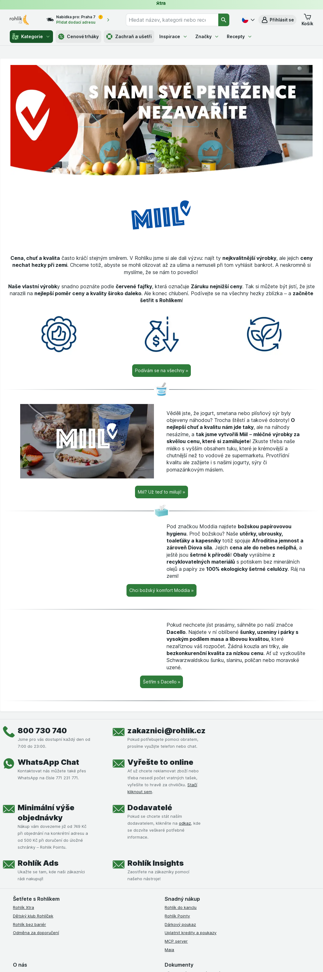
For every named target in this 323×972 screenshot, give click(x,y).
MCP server (176, 941)
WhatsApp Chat (48, 762)
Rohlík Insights (155, 863)
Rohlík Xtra (23, 907)
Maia (169, 949)
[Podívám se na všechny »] (161, 370)
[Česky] (247, 20)
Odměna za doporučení (36, 932)
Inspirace (173, 36)
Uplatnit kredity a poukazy (190, 932)
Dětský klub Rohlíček (33, 915)
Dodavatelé (149, 807)
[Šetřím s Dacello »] (161, 682)
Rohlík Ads (38, 863)
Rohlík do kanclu (181, 907)
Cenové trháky (78, 36)
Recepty (239, 36)
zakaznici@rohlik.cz (166, 730)
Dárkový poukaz (180, 924)
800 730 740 (42, 730)
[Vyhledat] (224, 20)
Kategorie (31, 36)
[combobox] (172, 20)
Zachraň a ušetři (129, 36)
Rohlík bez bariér (29, 924)
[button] (277, 20)
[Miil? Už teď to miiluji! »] (161, 492)
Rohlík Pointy (177, 915)
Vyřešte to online (160, 762)
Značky (207, 36)
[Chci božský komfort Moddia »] (161, 590)
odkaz (185, 823)
